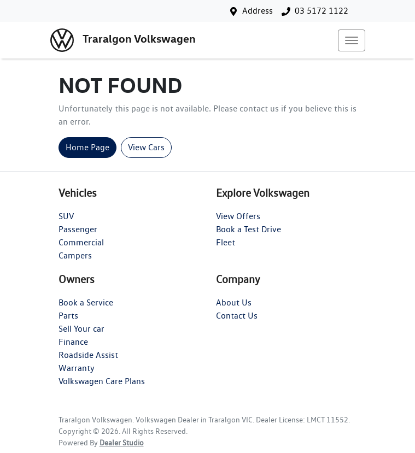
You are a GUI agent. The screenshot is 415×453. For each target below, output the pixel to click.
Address (257, 10)
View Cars (146, 147)
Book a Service (86, 302)
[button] (351, 40)
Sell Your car (81, 328)
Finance (73, 342)
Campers (75, 255)
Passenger (78, 229)
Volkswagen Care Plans (102, 381)
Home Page (87, 147)
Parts (68, 315)
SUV (66, 216)
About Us (234, 302)
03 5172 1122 (321, 10)
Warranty (77, 368)
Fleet (225, 242)
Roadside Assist (88, 355)
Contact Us (237, 315)
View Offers (238, 216)
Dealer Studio (122, 442)
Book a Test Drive (248, 229)
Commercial (81, 242)
